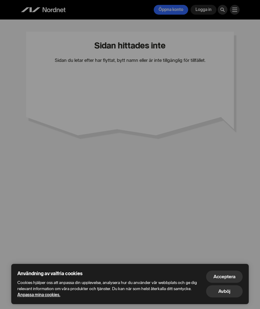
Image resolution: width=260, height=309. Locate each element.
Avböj (224, 291)
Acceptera (224, 276)
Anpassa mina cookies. (38, 294)
